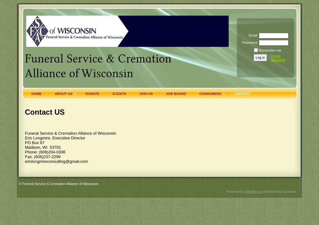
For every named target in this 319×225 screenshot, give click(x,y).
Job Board (176, 94)
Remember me (270, 50)
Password (248, 42)
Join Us (146, 94)
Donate (92, 94)
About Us (64, 94)
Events (119, 94)
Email (251, 35)
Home (36, 94)
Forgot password (278, 58)
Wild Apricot (254, 191)
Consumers (210, 94)
